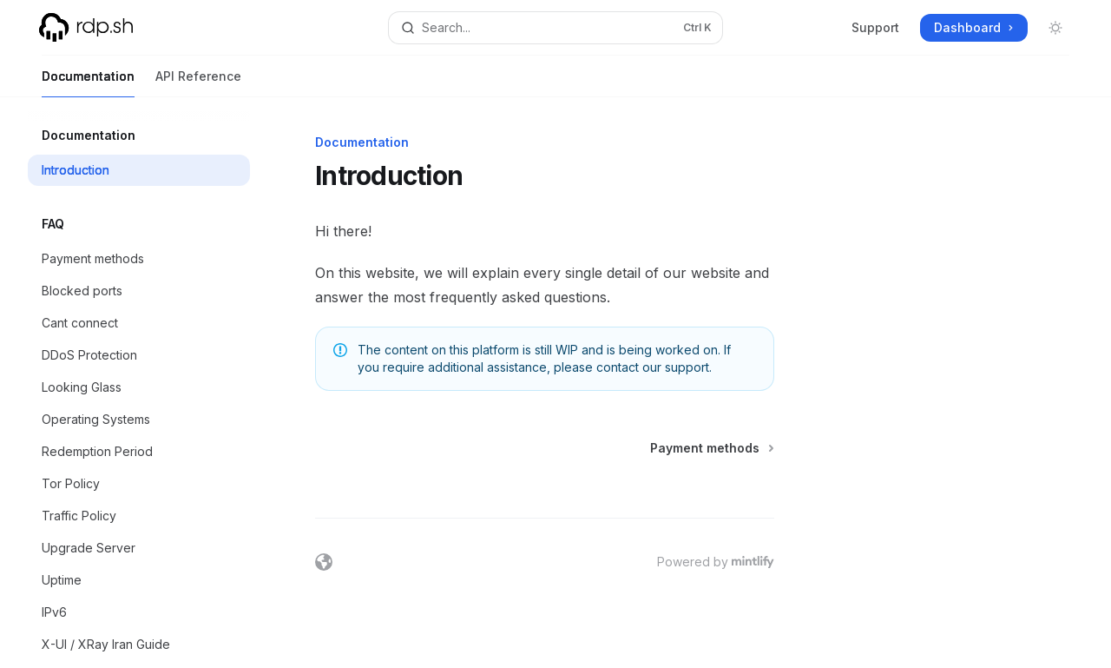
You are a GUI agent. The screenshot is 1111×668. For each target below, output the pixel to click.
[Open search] (555, 27)
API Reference (198, 83)
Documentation (88, 83)
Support (875, 27)
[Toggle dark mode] (1055, 28)
